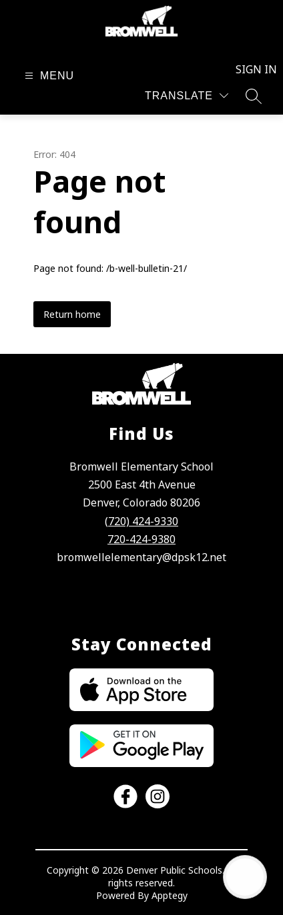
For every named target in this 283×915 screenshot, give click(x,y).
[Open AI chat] (245, 877)
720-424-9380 (141, 539)
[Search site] (254, 96)
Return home (72, 314)
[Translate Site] (187, 95)
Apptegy (170, 895)
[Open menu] (47, 75)
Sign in (249, 69)
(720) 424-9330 (141, 521)
